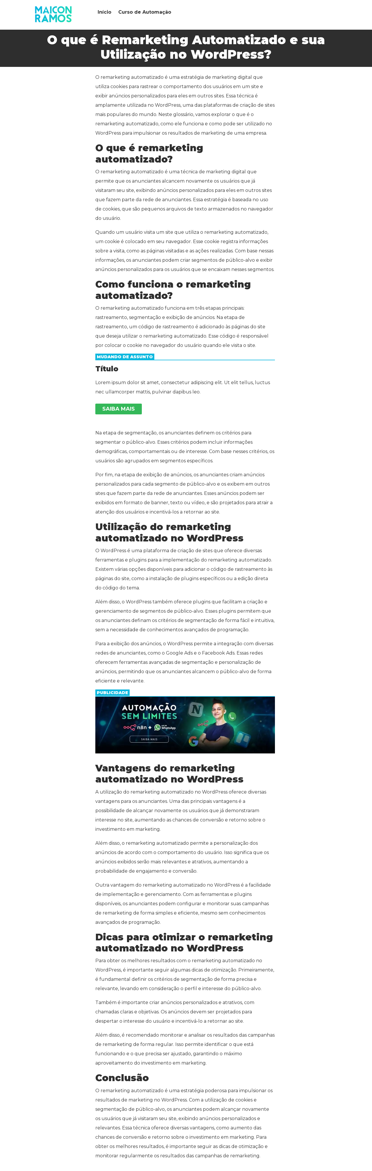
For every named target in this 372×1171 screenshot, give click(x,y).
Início (104, 12)
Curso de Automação (144, 12)
